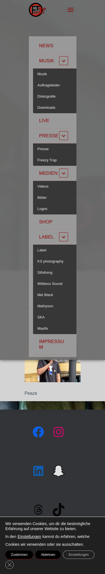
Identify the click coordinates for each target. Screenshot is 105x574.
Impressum (51, 344)
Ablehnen (48, 555)
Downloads (46, 107)
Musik (46, 60)
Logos (42, 209)
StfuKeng (45, 272)
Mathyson (45, 306)
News (46, 45)
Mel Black (45, 295)
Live (44, 120)
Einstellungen (29, 536)
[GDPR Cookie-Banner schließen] (9, 565)
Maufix (43, 328)
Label (46, 237)
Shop (46, 222)
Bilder (42, 197)
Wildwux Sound (50, 284)
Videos (43, 186)
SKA (41, 317)
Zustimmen (19, 555)
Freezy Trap (47, 160)
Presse (49, 135)
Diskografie (47, 96)
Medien (48, 173)
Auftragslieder (49, 85)
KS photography (51, 261)
